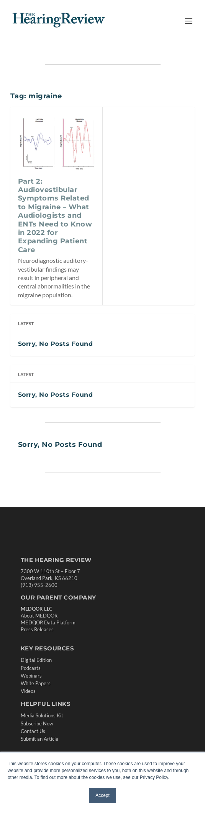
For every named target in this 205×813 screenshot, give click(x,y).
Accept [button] (102, 795)
